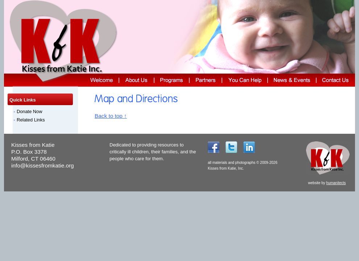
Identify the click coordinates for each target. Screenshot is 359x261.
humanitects (336, 183)
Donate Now (29, 111)
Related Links (31, 120)
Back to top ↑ (111, 116)
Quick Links (22, 100)
